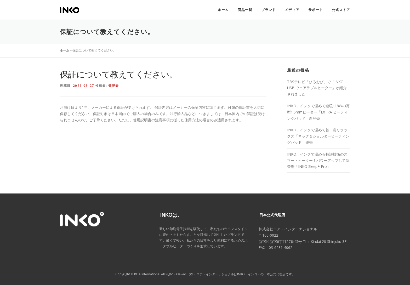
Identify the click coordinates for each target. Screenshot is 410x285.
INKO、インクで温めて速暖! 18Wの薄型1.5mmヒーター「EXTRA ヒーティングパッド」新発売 (318, 112)
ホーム (223, 10)
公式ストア (341, 10)
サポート (315, 10)
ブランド (268, 10)
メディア (292, 10)
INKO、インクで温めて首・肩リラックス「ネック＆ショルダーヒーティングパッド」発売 (318, 136)
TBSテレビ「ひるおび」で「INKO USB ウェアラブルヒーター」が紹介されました (317, 88)
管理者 (113, 85)
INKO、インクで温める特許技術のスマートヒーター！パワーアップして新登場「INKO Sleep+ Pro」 (318, 160)
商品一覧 (245, 10)
